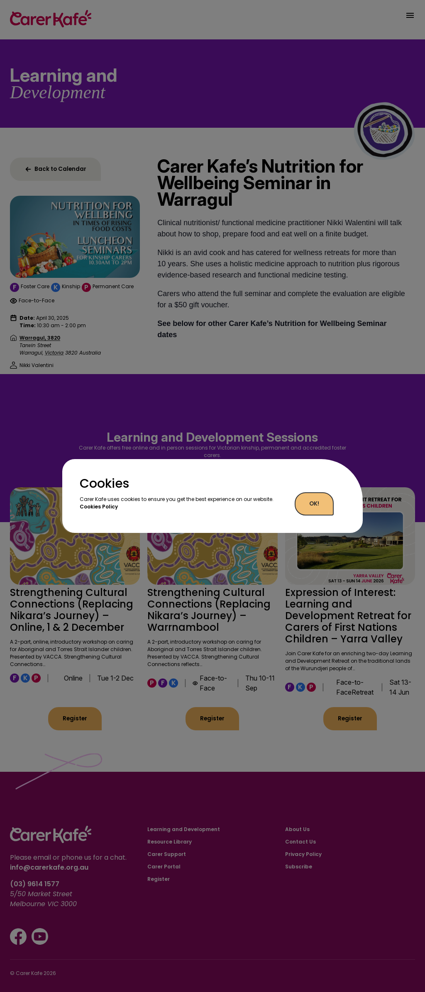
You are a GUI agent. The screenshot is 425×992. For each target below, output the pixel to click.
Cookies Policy (99, 506)
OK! (314, 504)
